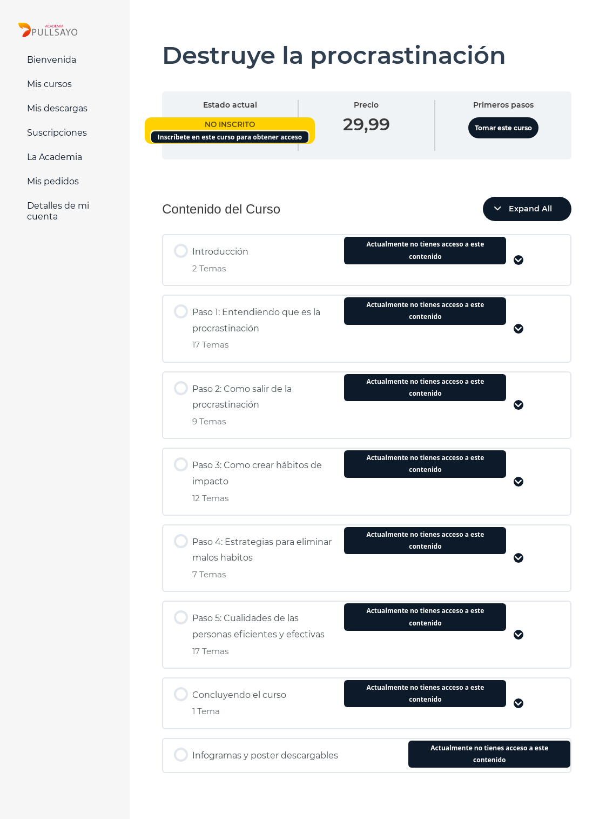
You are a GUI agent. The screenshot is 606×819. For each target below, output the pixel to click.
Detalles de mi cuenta (58, 211)
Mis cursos (49, 84)
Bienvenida (51, 60)
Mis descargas (57, 108)
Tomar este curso (503, 128)
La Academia (54, 157)
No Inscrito (230, 124)
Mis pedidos (53, 181)
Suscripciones (57, 133)
